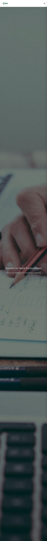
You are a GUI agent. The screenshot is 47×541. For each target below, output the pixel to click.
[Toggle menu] (44, 3)
